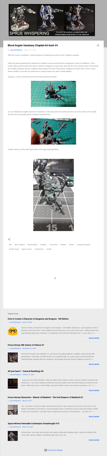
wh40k (49, 249)
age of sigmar (19, 244)
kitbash (63, 244)
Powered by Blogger (53, 450)
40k (10, 244)
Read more (94, 338)
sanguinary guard (83, 244)
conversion (54, 244)
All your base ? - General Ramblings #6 (25, 371)
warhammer (39, 249)
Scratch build (14, 249)
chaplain (43, 244)
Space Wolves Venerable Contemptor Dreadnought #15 (33, 423)
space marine (27, 249)
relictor (71, 244)
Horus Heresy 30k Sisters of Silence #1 (26, 345)
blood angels (32, 244)
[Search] (102, 6)
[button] (98, 45)
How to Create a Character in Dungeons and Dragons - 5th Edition (38, 319)
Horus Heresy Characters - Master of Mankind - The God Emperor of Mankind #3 (45, 397)
